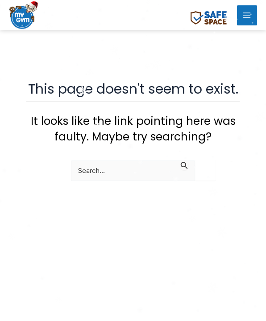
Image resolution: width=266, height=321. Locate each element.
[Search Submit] (184, 165)
